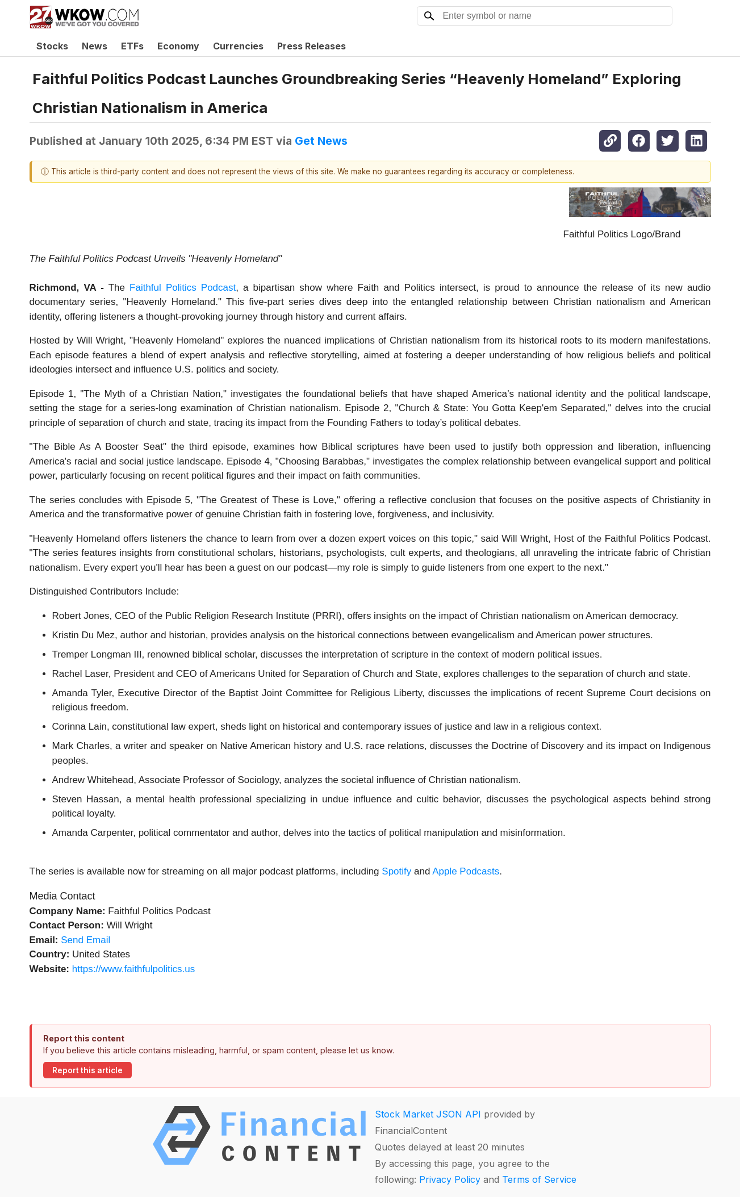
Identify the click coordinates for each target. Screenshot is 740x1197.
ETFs (132, 46)
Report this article (87, 1070)
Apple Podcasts (465, 871)
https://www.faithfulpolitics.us (133, 969)
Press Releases (311, 46)
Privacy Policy (449, 1179)
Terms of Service (539, 1179)
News (94, 46)
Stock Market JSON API (428, 1114)
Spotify (396, 871)
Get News (321, 141)
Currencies (238, 46)
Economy (178, 46)
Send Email (85, 940)
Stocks (52, 46)
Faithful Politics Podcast (182, 287)
